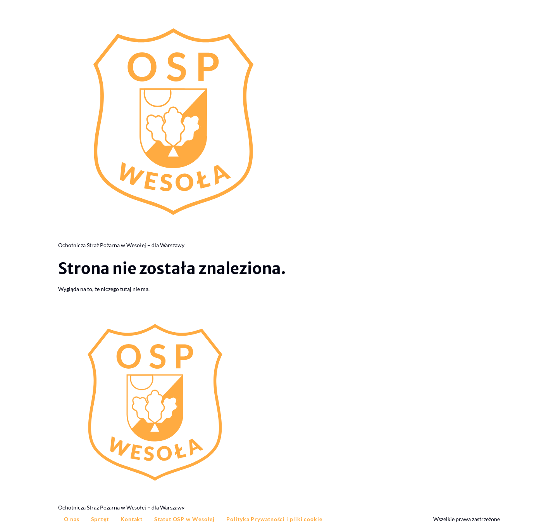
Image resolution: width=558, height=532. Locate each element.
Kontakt (132, 519)
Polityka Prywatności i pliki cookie (274, 519)
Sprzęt (100, 519)
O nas (71, 519)
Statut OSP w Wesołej (184, 519)
